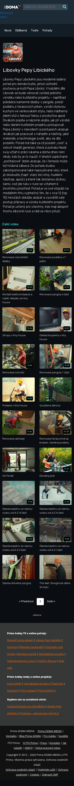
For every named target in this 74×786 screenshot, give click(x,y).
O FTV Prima (30, 743)
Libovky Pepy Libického (48, 640)
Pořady (47, 30)
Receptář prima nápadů (20, 640)
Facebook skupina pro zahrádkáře (25, 706)
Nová (7, 30)
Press (43, 743)
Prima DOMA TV (47, 690)
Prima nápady (28, 690)
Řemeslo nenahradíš (31, 647)
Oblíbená (21, 30)
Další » (51, 601)
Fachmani (12, 647)
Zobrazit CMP (50, 774)
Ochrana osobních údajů (20, 769)
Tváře (34, 30)
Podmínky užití (46, 769)
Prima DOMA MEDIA (50, 731)
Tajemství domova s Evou (21, 661)
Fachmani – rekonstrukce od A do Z (39, 713)
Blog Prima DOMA (30, 736)
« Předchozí (26, 601)
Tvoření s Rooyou (46, 661)
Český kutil (57, 683)
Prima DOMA (14, 683)
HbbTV (29, 748)
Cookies (34, 774)
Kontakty (11, 736)
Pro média (49, 736)
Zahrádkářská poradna (51, 654)
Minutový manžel (26, 654)
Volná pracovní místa (47, 748)
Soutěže (63, 736)
